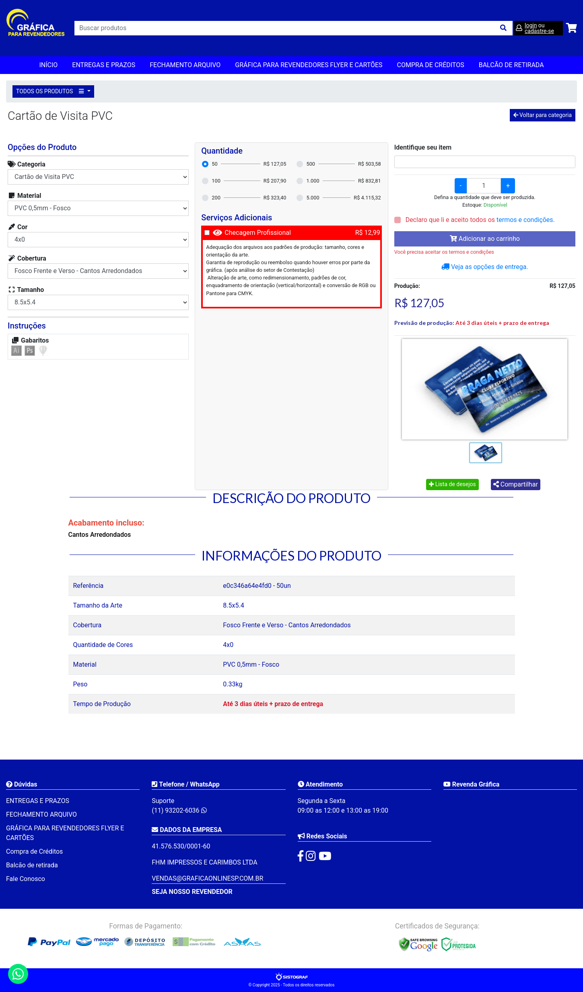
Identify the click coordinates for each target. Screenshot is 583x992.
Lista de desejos (452, 484)
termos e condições (524, 220)
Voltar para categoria (542, 115)
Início (48, 65)
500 (310, 164)
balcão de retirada (511, 65)
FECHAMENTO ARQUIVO (185, 65)
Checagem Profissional (258, 232)
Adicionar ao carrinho (485, 238)
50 (214, 164)
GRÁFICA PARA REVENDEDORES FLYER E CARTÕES (308, 65)
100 (216, 181)
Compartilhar (515, 484)
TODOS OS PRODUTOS (51, 91)
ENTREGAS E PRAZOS (103, 65)
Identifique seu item (423, 147)
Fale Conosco (25, 879)
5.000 (312, 198)
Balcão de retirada (32, 865)
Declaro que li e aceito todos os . (479, 220)
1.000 (312, 181)
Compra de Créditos (430, 65)
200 (216, 198)
